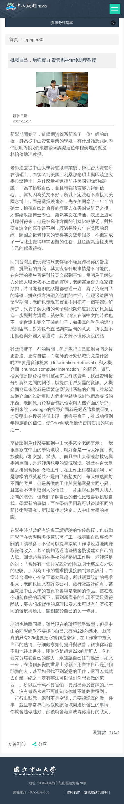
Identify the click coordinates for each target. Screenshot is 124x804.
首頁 (13, 39)
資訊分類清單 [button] (62, 23)
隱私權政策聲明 (96, 792)
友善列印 (17, 744)
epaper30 (33, 39)
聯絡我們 (73, 792)
